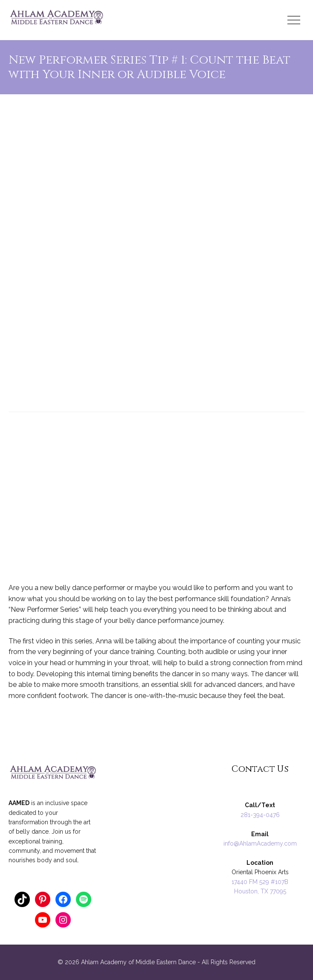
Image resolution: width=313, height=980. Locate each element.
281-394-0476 (260, 814)
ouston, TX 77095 (262, 891)
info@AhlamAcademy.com (260, 843)
